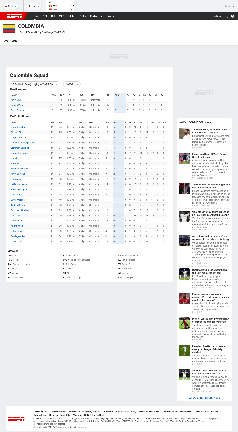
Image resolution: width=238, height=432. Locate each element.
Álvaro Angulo (18, 226)
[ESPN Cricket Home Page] (72, 16)
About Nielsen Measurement (177, 411)
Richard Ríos (17, 132)
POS (54, 95)
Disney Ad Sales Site (59, 415)
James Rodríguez (19, 153)
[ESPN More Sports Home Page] (107, 16)
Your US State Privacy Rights (84, 411)
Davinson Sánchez (20, 210)
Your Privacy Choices (206, 411)
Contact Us (39, 415)
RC (162, 95)
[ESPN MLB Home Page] (61, 16)
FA (150, 95)
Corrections (98, 415)
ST (141, 122)
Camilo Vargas (18, 105)
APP (109, 95)
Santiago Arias (18, 236)
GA (134, 95)
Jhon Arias (16, 179)
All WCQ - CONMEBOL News (204, 398)
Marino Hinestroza (20, 168)
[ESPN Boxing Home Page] (82, 16)
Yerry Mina (16, 163)
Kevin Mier (16, 100)
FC (144, 95)
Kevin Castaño (18, 174)
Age (62, 95)
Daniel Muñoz (17, 241)
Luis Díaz (15, 215)
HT (69, 95)
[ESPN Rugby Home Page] (93, 16)
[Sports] (10, 6)
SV (128, 95)
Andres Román (18, 205)
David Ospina (17, 110)
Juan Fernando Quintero (23, 142)
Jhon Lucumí (17, 220)
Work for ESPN (81, 415)
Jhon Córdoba (18, 127)
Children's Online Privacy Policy (119, 411)
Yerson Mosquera (19, 189)
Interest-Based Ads (149, 411)
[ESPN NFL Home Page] (53, 16)
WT (81, 95)
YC (156, 95)
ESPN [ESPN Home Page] (14, 16)
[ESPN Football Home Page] (34, 16)
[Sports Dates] (33, 6)
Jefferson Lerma (19, 184)
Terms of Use (40, 411)
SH (135, 122)
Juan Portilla (17, 158)
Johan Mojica (17, 231)
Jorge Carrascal (18, 137)
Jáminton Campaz (20, 148)
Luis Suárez (16, 194)
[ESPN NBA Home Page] (45, 16)
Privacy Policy (58, 411)
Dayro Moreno (18, 200)
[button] (226, 16)
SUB (118, 95)
